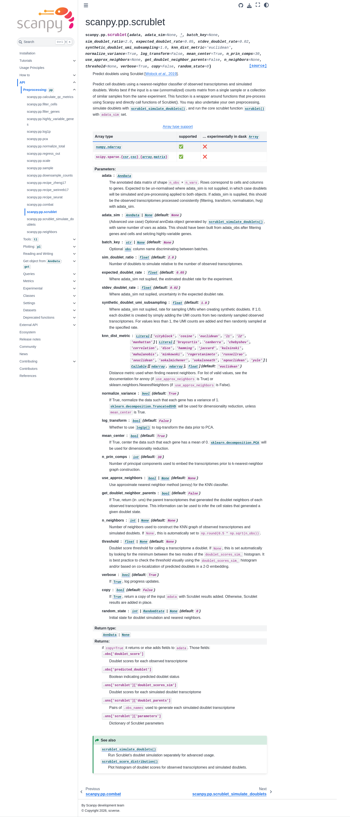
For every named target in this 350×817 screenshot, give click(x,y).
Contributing (28, 361)
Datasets (29, 310)
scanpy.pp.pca (37, 139)
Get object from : (42, 264)
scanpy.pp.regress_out (43, 153)
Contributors (28, 369)
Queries (29, 274)
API (22, 82)
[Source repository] (241, 5)
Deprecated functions (38, 317)
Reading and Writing (38, 253)
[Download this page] (249, 5)
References (28, 376)
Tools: (31, 239)
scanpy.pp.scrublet (42, 212)
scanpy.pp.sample (40, 168)
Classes (29, 296)
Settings (29, 303)
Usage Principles (32, 68)
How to (25, 75)
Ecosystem (28, 332)
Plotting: (32, 247)
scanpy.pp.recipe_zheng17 (46, 183)
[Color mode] (266, 5)
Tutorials (26, 60)
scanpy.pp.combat (40, 204)
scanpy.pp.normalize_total (46, 146)
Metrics (28, 281)
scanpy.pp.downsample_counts (50, 175)
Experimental (32, 288)
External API (29, 325)
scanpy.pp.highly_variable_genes (50, 121)
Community (28, 346)
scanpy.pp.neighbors (42, 232)
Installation (27, 53)
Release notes (30, 339)
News (24, 354)
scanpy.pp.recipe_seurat (45, 197)
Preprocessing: (38, 90)
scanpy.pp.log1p (39, 131)
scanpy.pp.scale (38, 161)
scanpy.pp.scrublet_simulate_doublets (50, 221)
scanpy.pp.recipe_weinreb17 (48, 190)
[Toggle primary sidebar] (86, 5)
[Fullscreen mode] (258, 5)
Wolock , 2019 (161, 74)
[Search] (45, 42)
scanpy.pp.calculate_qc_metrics (50, 97)
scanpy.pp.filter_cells (42, 104)
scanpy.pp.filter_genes (43, 111)
